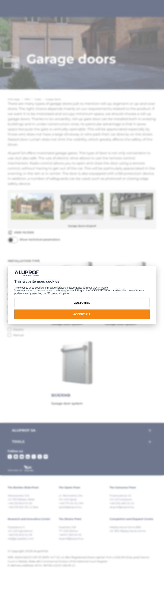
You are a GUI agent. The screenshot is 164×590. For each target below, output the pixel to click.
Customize (82, 302)
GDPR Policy (100, 287)
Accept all (82, 314)
